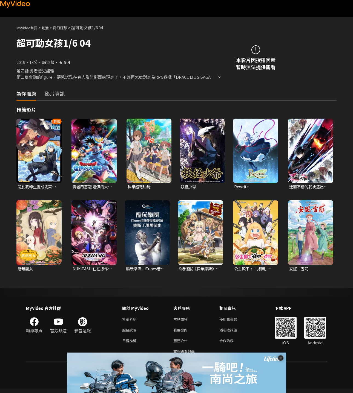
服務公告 (181, 344)
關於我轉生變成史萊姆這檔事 (36, 187)
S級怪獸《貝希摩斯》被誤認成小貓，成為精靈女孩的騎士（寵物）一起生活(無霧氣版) (199, 269)
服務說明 (130, 332)
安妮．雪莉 (299, 269)
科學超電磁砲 (140, 187)
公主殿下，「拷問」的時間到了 (252, 269)
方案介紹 (130, 321)
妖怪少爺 (189, 187)
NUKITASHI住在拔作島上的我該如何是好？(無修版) (92, 269)
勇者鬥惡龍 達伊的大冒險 (91, 187)
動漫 (49, 27)
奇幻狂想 (66, 27)
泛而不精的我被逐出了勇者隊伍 (307, 187)
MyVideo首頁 (28, 27)
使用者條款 (233, 321)
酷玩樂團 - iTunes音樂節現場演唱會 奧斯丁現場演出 (145, 269)
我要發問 (181, 332)
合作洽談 (231, 344)
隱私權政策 (233, 332)
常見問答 (181, 321)
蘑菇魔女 (26, 269)
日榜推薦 (130, 344)
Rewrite (242, 187)
